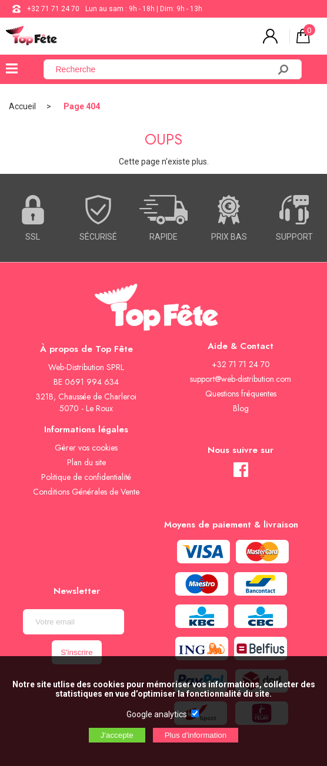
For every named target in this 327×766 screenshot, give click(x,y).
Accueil (22, 106)
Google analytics (156, 714)
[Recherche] (164, 69)
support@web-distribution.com (240, 379)
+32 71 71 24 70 (53, 9)
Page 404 (82, 106)
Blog (241, 408)
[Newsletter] (73, 621)
